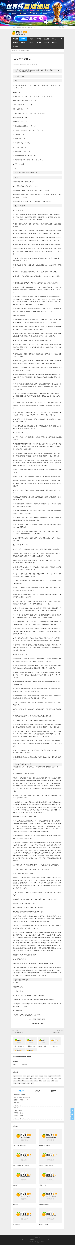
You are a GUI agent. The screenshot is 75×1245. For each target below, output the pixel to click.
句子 (55, 1076)
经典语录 (39, 39)
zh (20, 1076)
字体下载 (36, 1241)
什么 (28, 1076)
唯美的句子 (16, 64)
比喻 (19, 1081)
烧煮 (39, 1019)
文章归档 (30, 27)
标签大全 (36, 27)
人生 (24, 1076)
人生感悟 (31, 39)
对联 (23, 1078)
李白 (15, 1081)
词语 (53, 1081)
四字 (19, 1078)
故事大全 (54, 42)
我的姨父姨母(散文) (19, 1110)
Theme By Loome (37, 1242)
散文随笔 (46, 39)
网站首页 (15, 39)
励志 (36, 1076)
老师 (44, 1081)
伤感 (32, 1076)
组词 (40, 1081)
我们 (51, 1078)
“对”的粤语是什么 (19, 1032)
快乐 (39, 1078)
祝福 (31, 1081)
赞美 (19, 1083)
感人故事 (39, 42)
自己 (48, 1081)
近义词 (23, 1083)
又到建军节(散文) (18, 1115)
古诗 (46, 1076)
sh (17, 1076)
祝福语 (35, 1081)
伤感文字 (23, 42)
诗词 (15, 1083)
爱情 (23, 1081)
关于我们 (13, 27)
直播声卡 (44, 1241)
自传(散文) (16, 1102)
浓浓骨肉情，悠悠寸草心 (20, 1094)
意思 (43, 1078)
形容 (35, 1078)
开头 (31, 1078)
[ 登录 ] (18, 1064)
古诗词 (50, 1076)
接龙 (56, 1078)
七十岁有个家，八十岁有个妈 (21, 1118)
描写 (60, 1078)
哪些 (15, 1078)
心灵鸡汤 (31, 42)
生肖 (27, 1081)
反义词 (41, 1076)
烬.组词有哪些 (56, 1032)
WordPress (42, 1239)
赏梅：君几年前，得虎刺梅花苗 (22, 1097)
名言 (59, 1076)
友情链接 (19, 27)
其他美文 (15, 46)
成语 (47, 1078)
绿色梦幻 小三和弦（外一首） (21, 1100)
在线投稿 (24, 27)
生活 (43, 1019)
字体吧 (39, 1241)
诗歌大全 (46, 42)
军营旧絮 (16, 1107)
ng (14, 1076)
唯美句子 (23, 39)
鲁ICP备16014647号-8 (50, 1239)
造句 (28, 1083)
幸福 (27, 1078)
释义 (32, 1083)
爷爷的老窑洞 (17, 1105)
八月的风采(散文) (18, 1113)
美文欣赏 (15, 42)
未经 (34, 1019)
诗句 (57, 1081)
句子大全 (54, 39)
